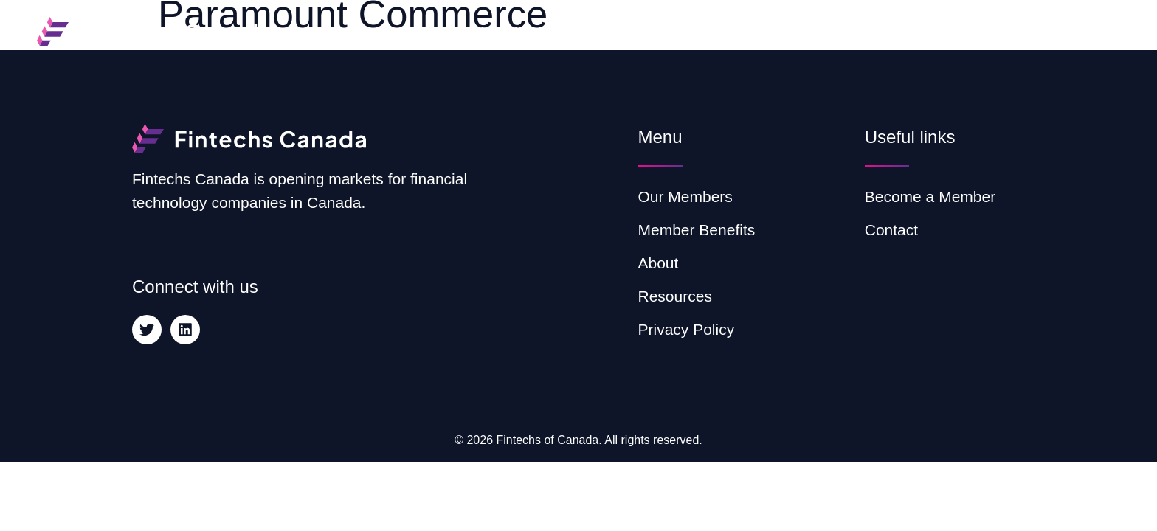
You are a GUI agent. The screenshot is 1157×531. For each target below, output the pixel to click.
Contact (926, 31)
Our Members (522, 31)
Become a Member (1048, 31)
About (743, 31)
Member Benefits (645, 31)
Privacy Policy (686, 329)
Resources (832, 31)
